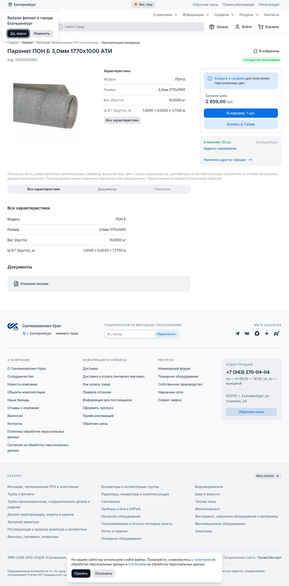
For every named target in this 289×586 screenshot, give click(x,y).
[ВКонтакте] (247, 333)
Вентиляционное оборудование (220, 524)
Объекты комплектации (26, 392)
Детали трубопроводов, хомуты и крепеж (40, 514)
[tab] (43, 189)
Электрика (203, 531)
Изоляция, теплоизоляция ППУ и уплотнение (42, 487)
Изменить (42, 33)
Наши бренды (18, 400)
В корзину (241, 113)
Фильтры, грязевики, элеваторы (32, 537)
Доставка (90, 368)
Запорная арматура (23, 522)
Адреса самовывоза (220, 148)
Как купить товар (96, 384)
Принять (81, 573)
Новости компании (22, 384)
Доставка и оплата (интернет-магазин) (114, 376)
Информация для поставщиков (107, 400)
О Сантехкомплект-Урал (26, 368)
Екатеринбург (22, 4)
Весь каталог (267, 476)
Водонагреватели (209, 487)
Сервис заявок (170, 400)
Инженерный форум (174, 368)
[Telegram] (237, 333)
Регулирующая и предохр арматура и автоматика (47, 529)
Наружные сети (170, 392)
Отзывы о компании (23, 408)
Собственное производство (180, 384)
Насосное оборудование (120, 516)
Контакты (14, 424)
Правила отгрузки (97, 392)
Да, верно (18, 33)
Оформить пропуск (98, 408)
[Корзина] (268, 26)
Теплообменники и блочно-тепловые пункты (136, 524)
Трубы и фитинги (20, 494)
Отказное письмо (30, 284)
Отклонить (103, 573)
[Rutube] (277, 333)
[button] (142, 334)
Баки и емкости (207, 494)
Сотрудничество (20, 376)
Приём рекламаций (98, 416)
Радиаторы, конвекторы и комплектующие (135, 494)
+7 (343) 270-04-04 (248, 372)
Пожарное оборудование (178, 376)
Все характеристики (122, 120)
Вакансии (14, 416)
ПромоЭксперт (269, 557)
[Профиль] (243, 26)
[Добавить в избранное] (266, 51)
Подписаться (166, 334)
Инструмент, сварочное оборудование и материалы (236, 516)
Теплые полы (205, 501)
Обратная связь (95, 424)
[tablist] (98, 189)
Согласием (137, 564)
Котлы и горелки (114, 531)
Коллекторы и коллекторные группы (130, 487)
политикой (203, 559)
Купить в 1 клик (241, 124)
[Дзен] (266, 333)
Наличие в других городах (228, 159)
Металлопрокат (207, 509)
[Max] (257, 333)
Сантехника (110, 501)
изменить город (67, 333)
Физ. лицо (144, 4)
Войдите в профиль (229, 78)
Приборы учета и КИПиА (121, 509)
